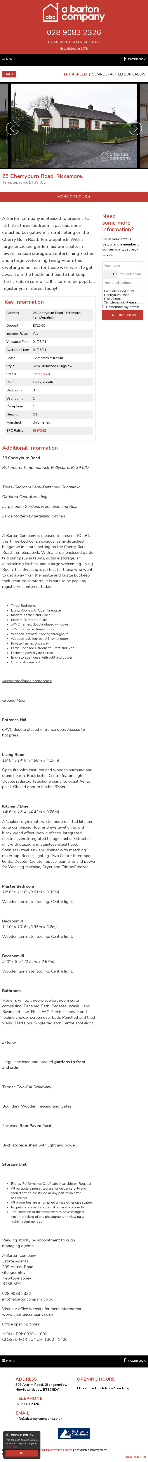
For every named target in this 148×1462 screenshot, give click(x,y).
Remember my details (122, 307)
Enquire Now (123, 315)
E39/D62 (39, 430)
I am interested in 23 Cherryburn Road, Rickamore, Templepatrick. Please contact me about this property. (122, 295)
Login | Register (135, 1457)
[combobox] (110, 274)
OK (22, 1453)
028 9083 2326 (74, 32)
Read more (11, 1446)
